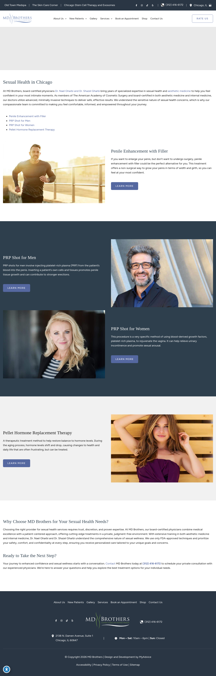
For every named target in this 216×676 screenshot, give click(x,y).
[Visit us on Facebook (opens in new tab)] (136, 5)
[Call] (172, 5)
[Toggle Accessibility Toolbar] (6, 669)
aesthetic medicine (179, 91)
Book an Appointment (124, 602)
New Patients (76, 602)
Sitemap (135, 664)
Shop (143, 602)
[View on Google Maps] (210, 5)
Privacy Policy (101, 664)
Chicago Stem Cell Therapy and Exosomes (89, 5)
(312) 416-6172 (151, 563)
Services (103, 602)
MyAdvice (145, 657)
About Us (59, 602)
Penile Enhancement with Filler (27, 116)
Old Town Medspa (15, 5)
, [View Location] (201, 5)
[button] (65, 19)
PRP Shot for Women (21, 125)
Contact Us (155, 602)
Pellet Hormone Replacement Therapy (32, 129)
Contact (110, 563)
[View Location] (191, 5)
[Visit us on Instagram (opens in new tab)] (141, 5)
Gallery (91, 602)
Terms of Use (120, 664)
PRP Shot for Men (19, 120)
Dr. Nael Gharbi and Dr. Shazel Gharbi (77, 91)
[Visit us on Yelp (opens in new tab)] (152, 5)
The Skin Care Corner (45, 5)
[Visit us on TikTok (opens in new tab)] (147, 5)
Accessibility (83, 664)
